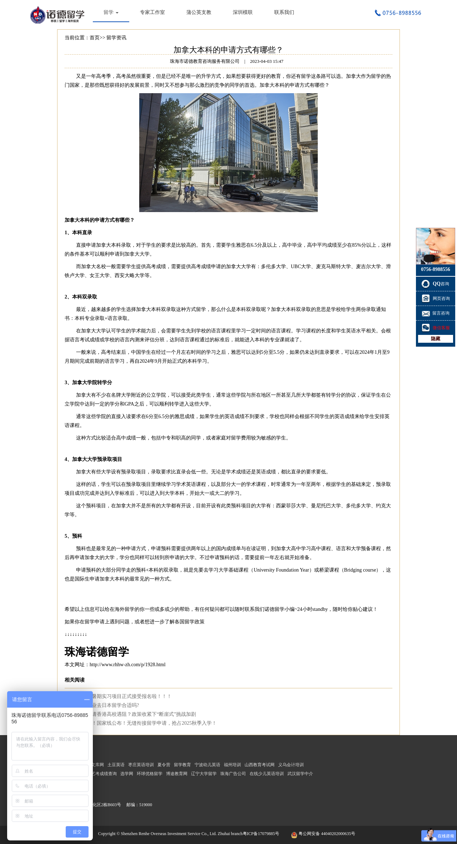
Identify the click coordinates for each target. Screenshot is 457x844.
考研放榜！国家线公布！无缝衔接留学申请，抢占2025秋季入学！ (144, 723)
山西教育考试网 (260, 764)
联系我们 (284, 12)
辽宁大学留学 (204, 773)
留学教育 (182, 764)
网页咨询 (435, 298)
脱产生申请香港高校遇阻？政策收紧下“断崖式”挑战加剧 (134, 714)
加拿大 (353, 76)
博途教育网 (176, 773)
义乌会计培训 (291, 764)
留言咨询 (436, 313)
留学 (111, 12)
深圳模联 (243, 12)
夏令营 (163, 764)
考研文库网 (93, 764)
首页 (95, 37)
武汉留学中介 (300, 773)
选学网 (126, 773)
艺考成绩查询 (104, 773)
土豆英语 (116, 764)
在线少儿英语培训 (267, 773)
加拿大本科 (272, 85)
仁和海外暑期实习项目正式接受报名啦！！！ (122, 696)
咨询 (435, 283)
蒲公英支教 (198, 12)
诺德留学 (275, 609)
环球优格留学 (149, 773)
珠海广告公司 (233, 773)
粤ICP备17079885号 (262, 833)
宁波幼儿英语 (207, 764)
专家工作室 (152, 12)
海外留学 (125, 609)
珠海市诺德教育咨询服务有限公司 (59, 14)
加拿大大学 (84, 459)
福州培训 (232, 764)
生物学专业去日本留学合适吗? (105, 705)
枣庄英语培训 (141, 764)
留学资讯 (116, 37)
